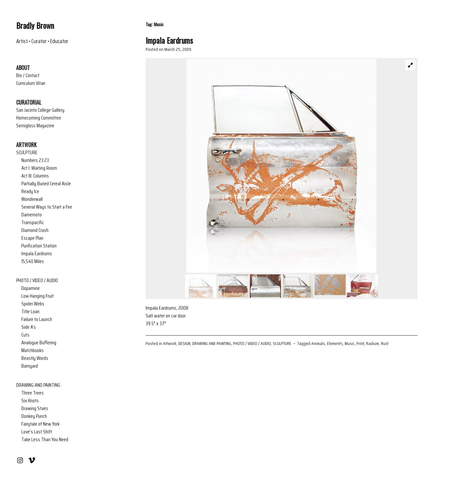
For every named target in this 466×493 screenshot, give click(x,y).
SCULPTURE (27, 152)
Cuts (25, 335)
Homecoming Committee (38, 118)
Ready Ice (30, 191)
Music (349, 343)
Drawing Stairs (34, 408)
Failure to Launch (36, 319)
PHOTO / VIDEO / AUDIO (37, 280)
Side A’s (28, 327)
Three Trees (32, 393)
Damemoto (31, 215)
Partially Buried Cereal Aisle (46, 184)
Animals (318, 343)
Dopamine (30, 288)
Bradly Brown (35, 25)
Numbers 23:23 (35, 160)
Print (360, 343)
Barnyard (29, 366)
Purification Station (39, 246)
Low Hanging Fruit (37, 296)
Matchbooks (32, 350)
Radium (372, 343)
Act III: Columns (35, 176)
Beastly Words (34, 358)
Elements (335, 343)
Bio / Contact (27, 75)
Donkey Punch (34, 416)
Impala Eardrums (36, 254)
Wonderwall (32, 199)
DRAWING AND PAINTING (38, 385)
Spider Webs (32, 304)
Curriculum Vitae (30, 83)
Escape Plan (32, 238)
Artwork (169, 343)
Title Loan (30, 311)
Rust (385, 343)
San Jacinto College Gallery (40, 110)
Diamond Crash (35, 230)
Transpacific (32, 222)
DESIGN (184, 343)
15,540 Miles (32, 261)
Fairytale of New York (40, 424)
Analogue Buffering (38, 343)
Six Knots (30, 401)
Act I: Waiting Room (39, 168)
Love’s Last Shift (36, 432)
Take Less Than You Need (44, 439)
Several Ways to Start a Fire (46, 207)
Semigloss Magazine (35, 126)
